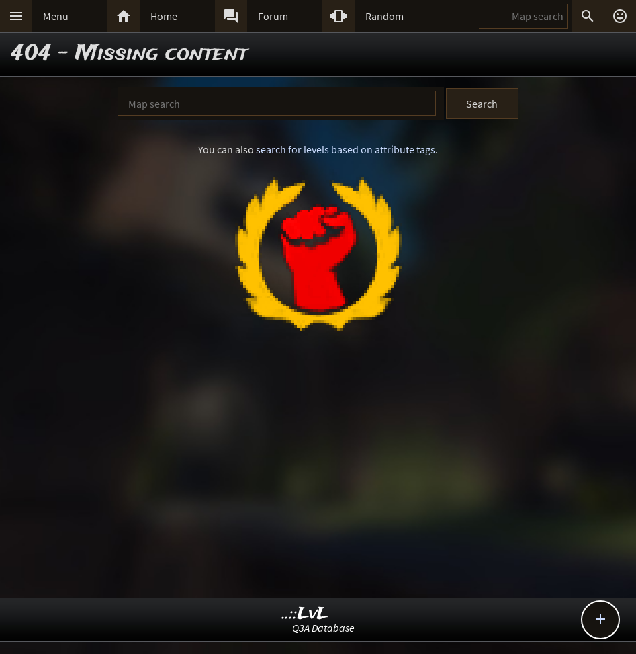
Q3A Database (323, 628)
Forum (273, 16)
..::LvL (305, 614)
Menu (56, 16)
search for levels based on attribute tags (345, 149)
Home (163, 16)
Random (384, 16)
